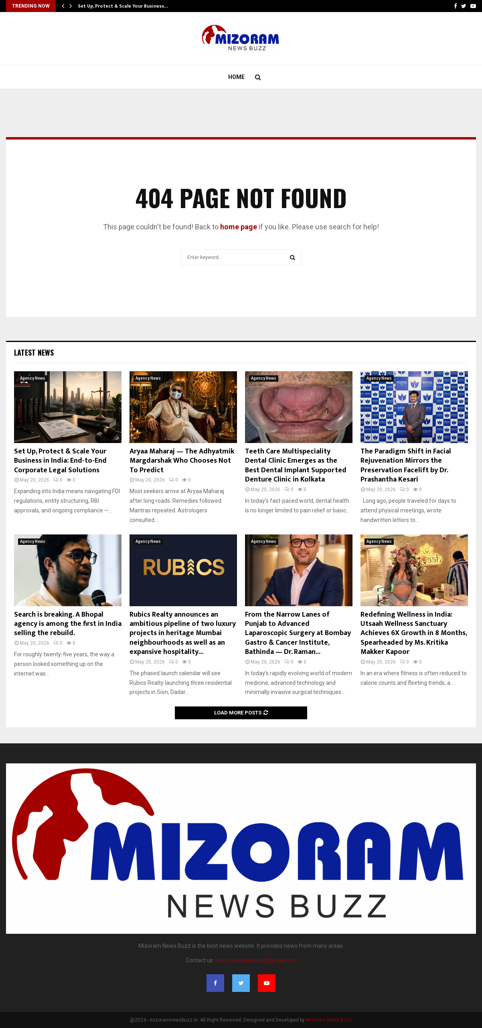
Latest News (34, 352)
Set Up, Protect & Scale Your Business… (123, 6)
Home (236, 77)
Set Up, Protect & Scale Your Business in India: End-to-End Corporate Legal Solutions (60, 460)
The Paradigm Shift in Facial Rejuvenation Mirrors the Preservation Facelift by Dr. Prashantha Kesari (405, 465)
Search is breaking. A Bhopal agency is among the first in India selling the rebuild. (68, 624)
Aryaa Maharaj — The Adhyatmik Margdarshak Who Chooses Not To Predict (182, 460)
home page (238, 227)
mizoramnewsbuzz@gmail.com (256, 960)
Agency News (32, 378)
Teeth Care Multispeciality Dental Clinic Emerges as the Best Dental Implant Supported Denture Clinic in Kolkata (295, 465)
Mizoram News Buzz (329, 1020)
